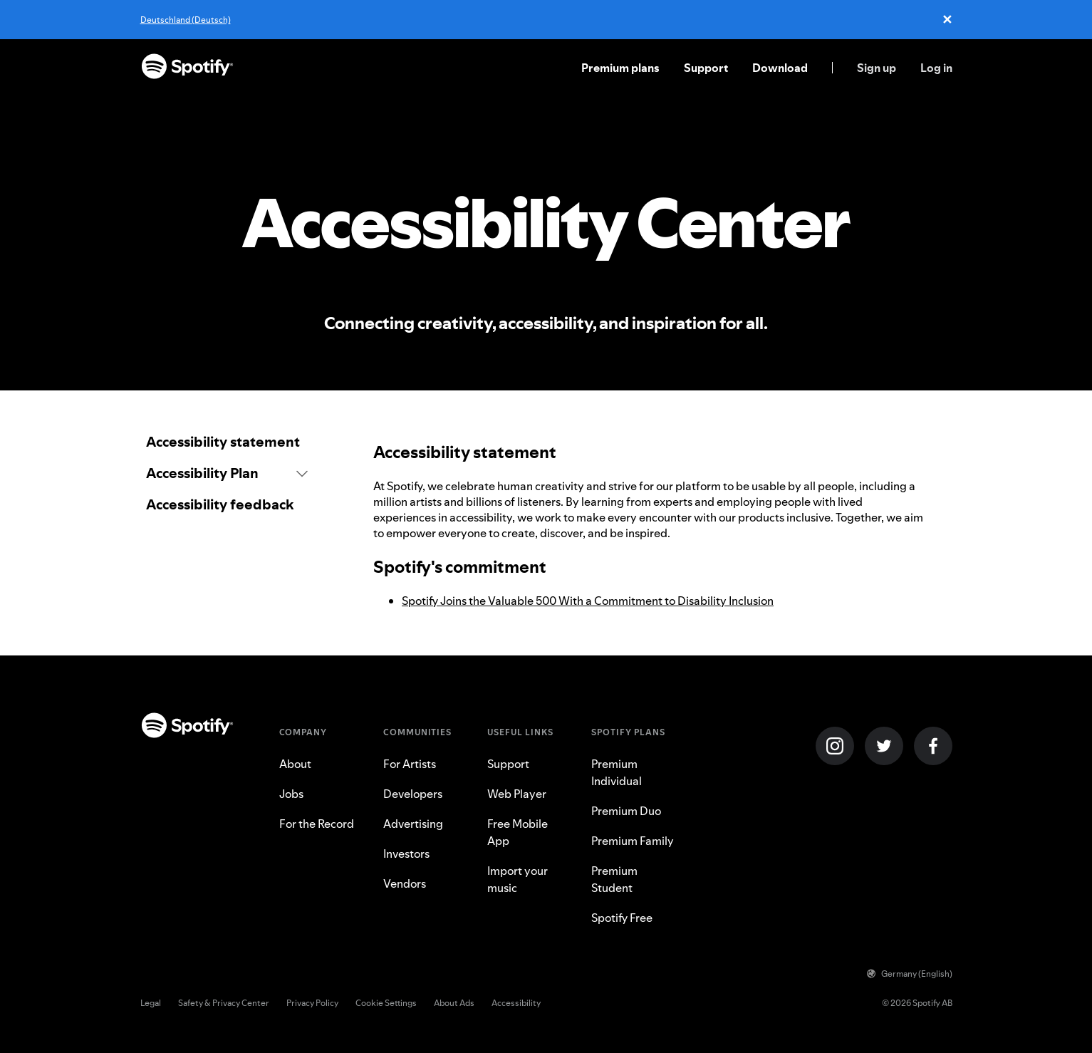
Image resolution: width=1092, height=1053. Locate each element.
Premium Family (632, 841)
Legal (150, 1003)
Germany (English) (909, 974)
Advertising (413, 823)
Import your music (517, 879)
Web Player (516, 794)
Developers (412, 794)
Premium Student (614, 879)
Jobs (291, 794)
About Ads (454, 1003)
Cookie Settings (386, 1003)
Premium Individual (616, 772)
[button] (227, 473)
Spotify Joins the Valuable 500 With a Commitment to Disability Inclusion (588, 600)
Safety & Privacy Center (223, 1003)
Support (706, 68)
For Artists (409, 764)
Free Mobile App (517, 832)
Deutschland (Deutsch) (185, 20)
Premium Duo (626, 811)
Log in (936, 68)
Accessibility (516, 1003)
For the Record (316, 823)
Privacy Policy (312, 1003)
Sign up (876, 68)
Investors (406, 853)
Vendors (404, 883)
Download (780, 68)
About (295, 764)
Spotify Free (621, 917)
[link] (227, 441)
